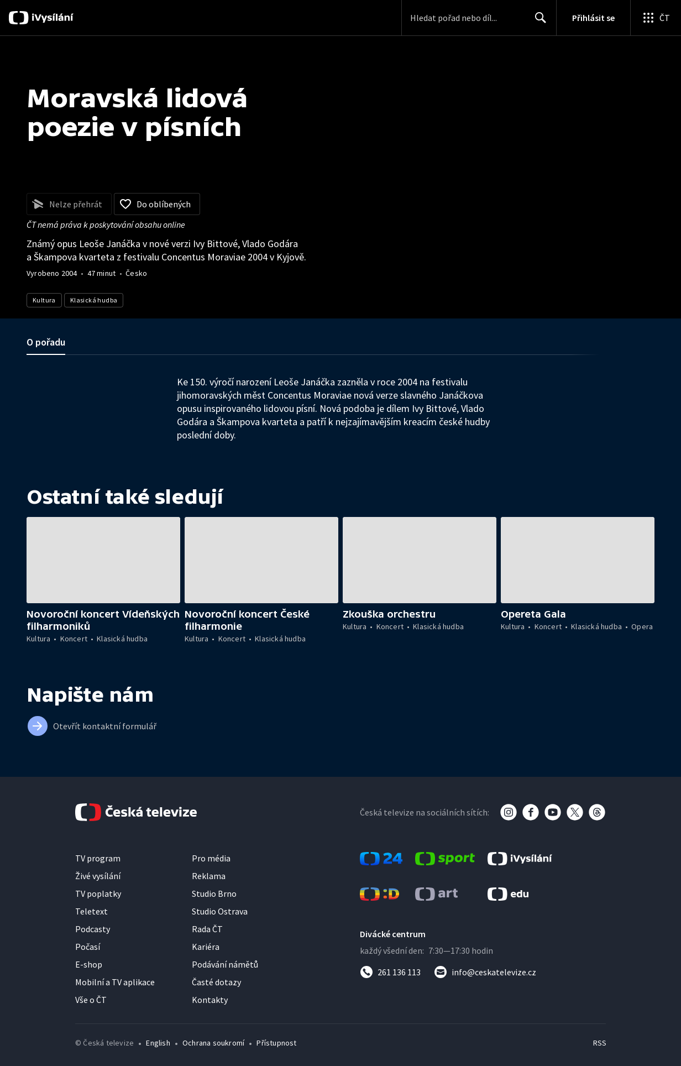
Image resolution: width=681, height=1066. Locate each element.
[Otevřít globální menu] (655, 17)
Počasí (87, 946)
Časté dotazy (216, 981)
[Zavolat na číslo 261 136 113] (390, 972)
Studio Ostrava (220, 911)
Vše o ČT (91, 999)
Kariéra (205, 946)
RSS (599, 1043)
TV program (98, 858)
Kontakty (210, 999)
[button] (103, 560)
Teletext (91, 911)
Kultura (44, 300)
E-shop (88, 964)
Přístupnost (276, 1043)
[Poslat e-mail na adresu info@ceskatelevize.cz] (485, 972)
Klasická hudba (94, 300)
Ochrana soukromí (213, 1043)
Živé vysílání (98, 875)
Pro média (211, 858)
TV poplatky (98, 893)
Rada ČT (207, 928)
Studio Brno (214, 893)
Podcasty (92, 928)
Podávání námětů (225, 964)
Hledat (537, 22)
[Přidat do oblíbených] (157, 204)
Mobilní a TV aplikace (115, 981)
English (158, 1043)
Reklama (209, 875)
